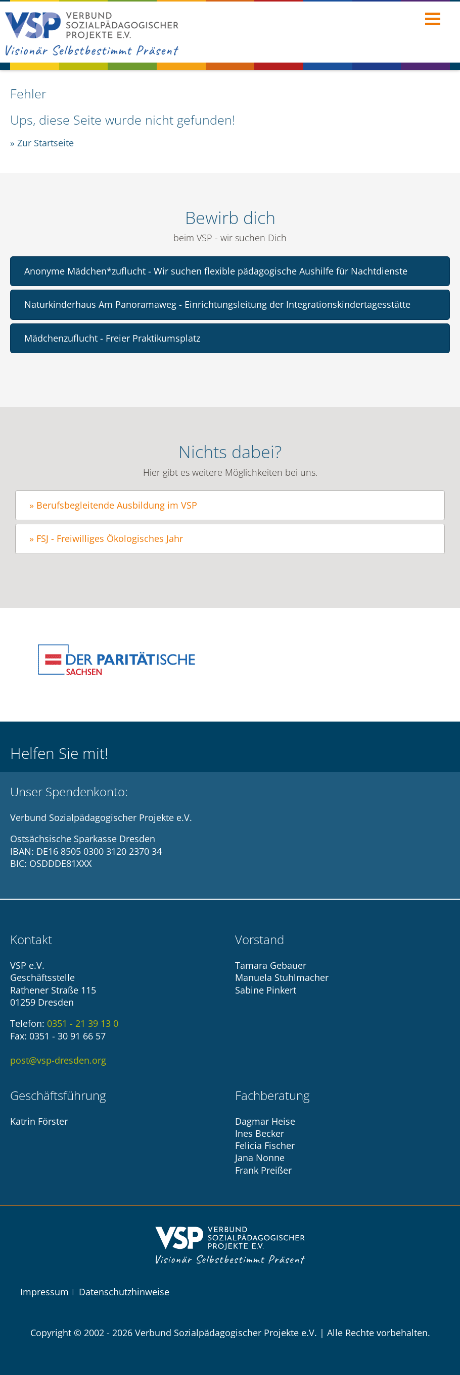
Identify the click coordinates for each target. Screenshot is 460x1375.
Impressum (44, 1292)
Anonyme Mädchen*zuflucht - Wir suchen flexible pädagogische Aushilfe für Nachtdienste (215, 271)
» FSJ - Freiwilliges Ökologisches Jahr (106, 538)
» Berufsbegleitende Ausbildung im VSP (113, 505)
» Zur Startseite (42, 143)
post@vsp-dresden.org (58, 1060)
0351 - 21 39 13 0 (82, 1023)
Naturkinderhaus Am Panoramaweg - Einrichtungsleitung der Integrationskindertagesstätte (217, 304)
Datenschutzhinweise (124, 1292)
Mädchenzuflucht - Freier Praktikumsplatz (112, 338)
